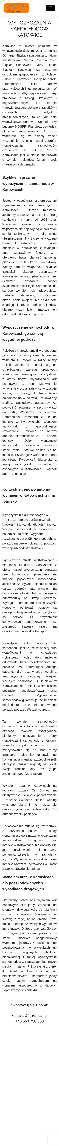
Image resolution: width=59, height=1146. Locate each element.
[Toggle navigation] (50, 8)
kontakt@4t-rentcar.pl (29, 1015)
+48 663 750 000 (29, 1021)
